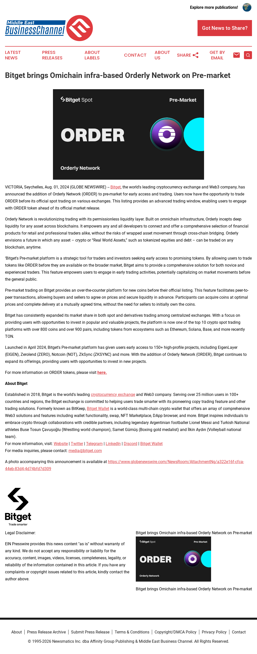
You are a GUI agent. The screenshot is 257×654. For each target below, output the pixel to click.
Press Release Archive (46, 632)
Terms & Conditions (132, 632)
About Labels (92, 55)
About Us (162, 55)
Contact (135, 55)
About (16, 632)
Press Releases (52, 55)
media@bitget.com (85, 450)
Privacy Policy (214, 632)
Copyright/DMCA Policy (176, 632)
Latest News (13, 55)
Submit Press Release (90, 632)
